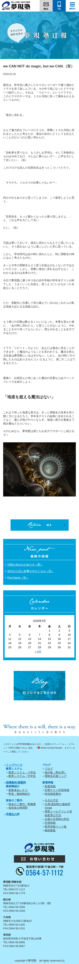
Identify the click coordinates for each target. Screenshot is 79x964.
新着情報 (50, 786)
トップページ (14, 764)
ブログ (49, 768)
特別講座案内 (53, 793)
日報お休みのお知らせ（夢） (25, 564)
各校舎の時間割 (18, 807)
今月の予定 (51, 800)
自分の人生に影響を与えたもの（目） (30, 571)
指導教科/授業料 (16, 782)
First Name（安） (18, 577)
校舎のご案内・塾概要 (22, 804)
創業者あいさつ (18, 790)
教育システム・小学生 (22, 772)
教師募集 (50, 830)
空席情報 (50, 822)
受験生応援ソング (56, 776)
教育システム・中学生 (22, 776)
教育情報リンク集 (56, 826)
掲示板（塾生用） (56, 772)
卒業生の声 (13, 814)
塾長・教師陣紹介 (19, 793)
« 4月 (38, 651)
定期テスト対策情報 (57, 790)
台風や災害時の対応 (57, 819)
